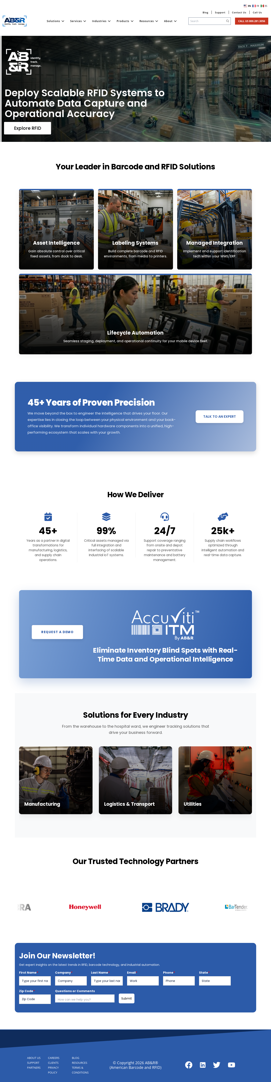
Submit (126, 1018)
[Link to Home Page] (14, 21)
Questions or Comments (75, 1011)
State (204, 992)
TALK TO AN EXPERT (219, 436)
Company (63, 992)
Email (132, 992)
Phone (169, 992)
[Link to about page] (188, 1065)
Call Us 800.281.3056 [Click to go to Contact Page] (251, 21)
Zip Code (27, 1011)
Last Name (100, 992)
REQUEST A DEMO (57, 651)
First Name (28, 992)
